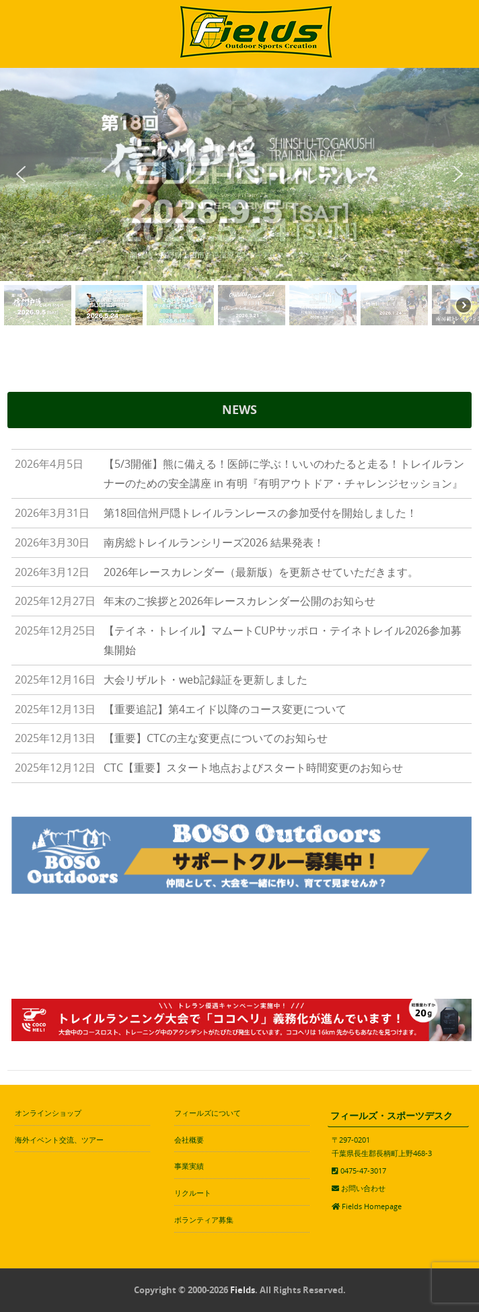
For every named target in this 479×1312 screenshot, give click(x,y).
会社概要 (189, 1140)
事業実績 (189, 1166)
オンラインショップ (48, 1113)
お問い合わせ (363, 1188)
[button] (21, 174)
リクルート (192, 1193)
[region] (239, 199)
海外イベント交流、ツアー (59, 1140)
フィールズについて (207, 1113)
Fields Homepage (372, 1206)
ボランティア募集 (203, 1220)
